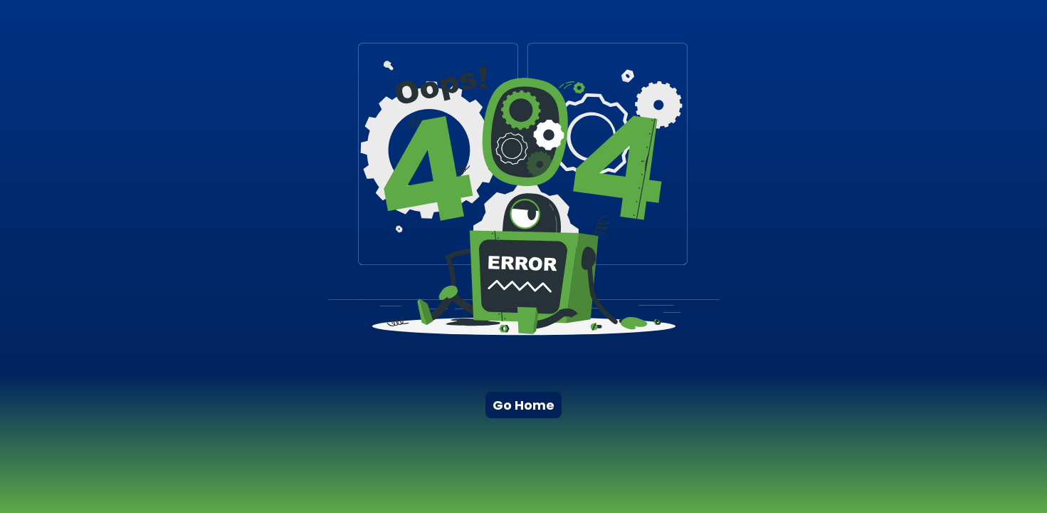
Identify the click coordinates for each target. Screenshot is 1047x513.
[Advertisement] (497, 476)
